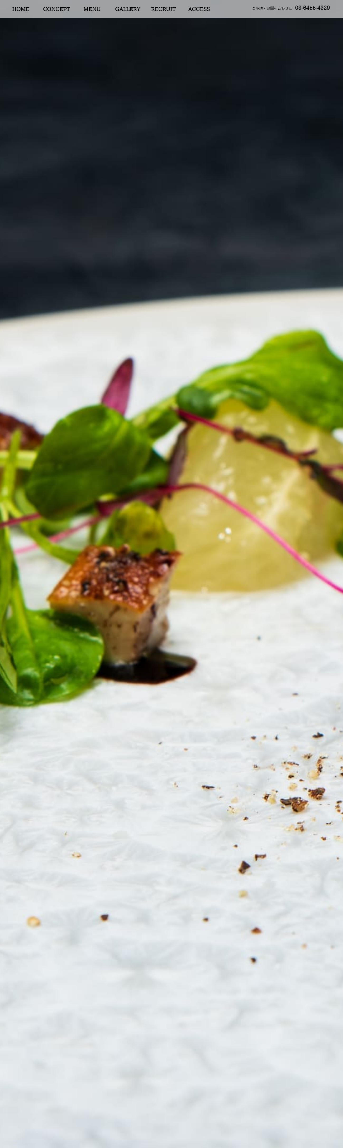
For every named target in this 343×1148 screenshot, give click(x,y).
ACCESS (199, 9)
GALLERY (127, 9)
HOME (20, 9)
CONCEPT (56, 9)
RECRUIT (163, 9)
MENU (92, 9)
